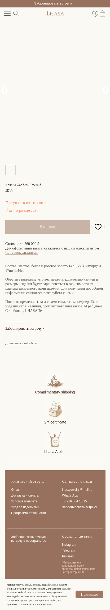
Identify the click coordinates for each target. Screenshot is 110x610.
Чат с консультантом (21, 253)
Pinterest (68, 556)
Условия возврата (24, 501)
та (37, 495)
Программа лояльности (28, 513)
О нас (15, 490)
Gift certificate (55, 422)
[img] (55, 380)
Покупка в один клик (25, 203)
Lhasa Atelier (55, 452)
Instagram (69, 545)
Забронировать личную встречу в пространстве (28, 539)
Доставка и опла (23, 495)
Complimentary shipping (55, 392)
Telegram (68, 550)
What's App (70, 495)
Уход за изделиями (25, 507)
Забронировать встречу (53, 3)
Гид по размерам (21, 210)
